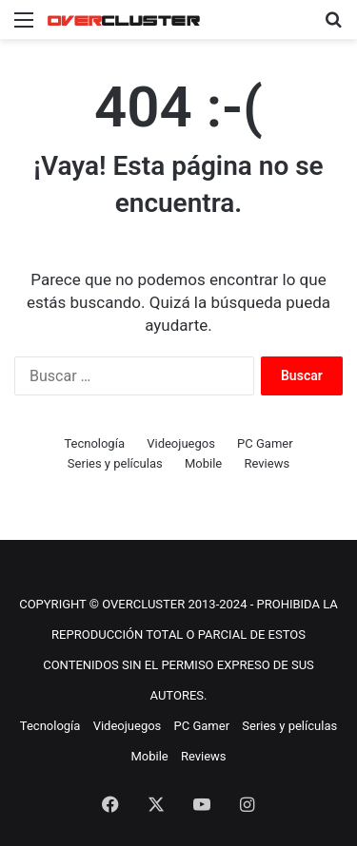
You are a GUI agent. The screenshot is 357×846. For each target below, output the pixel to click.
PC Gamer (265, 443)
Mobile (203, 463)
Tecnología (94, 443)
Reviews (266, 463)
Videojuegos (181, 443)
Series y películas (115, 463)
